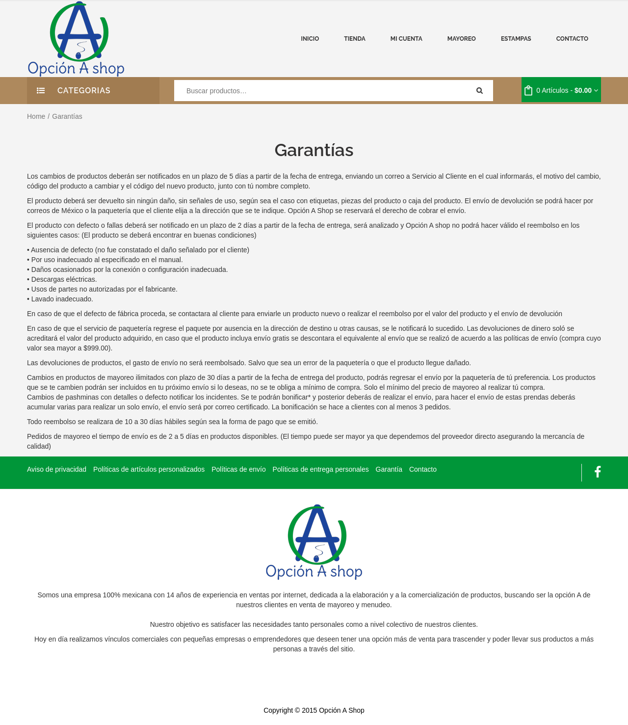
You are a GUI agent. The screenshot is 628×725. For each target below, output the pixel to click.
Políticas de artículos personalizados (149, 469)
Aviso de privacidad (56, 469)
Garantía (389, 469)
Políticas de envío (238, 469)
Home (36, 116)
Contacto (423, 469)
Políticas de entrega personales (321, 469)
